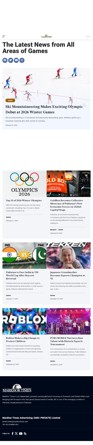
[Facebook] (12, 437)
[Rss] (25, 437)
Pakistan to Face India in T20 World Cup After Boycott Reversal (22, 279)
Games (10, 95)
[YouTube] (20, 437)
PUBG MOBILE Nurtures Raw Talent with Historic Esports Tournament (66, 345)
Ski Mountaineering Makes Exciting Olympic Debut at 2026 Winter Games (46, 107)
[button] (4, 36)
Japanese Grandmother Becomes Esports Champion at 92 (68, 279)
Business (53, 233)
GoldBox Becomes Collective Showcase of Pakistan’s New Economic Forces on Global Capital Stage (66, 207)
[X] (16, 437)
